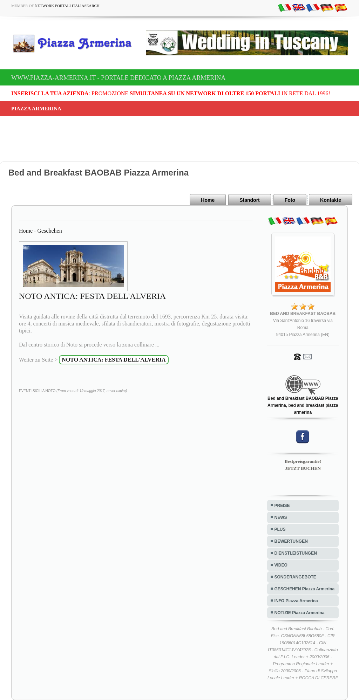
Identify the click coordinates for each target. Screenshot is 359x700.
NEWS (281, 517)
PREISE (282, 505)
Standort (249, 200)
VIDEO (281, 565)
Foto (290, 200)
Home (208, 200)
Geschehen (49, 231)
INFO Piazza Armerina (296, 600)
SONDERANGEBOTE (295, 577)
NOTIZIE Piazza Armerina (300, 612)
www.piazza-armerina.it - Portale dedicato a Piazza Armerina (118, 77)
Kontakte (330, 200)
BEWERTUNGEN (291, 541)
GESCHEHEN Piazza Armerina (305, 588)
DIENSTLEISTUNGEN (296, 553)
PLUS (280, 529)
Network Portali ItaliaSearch (67, 6)
